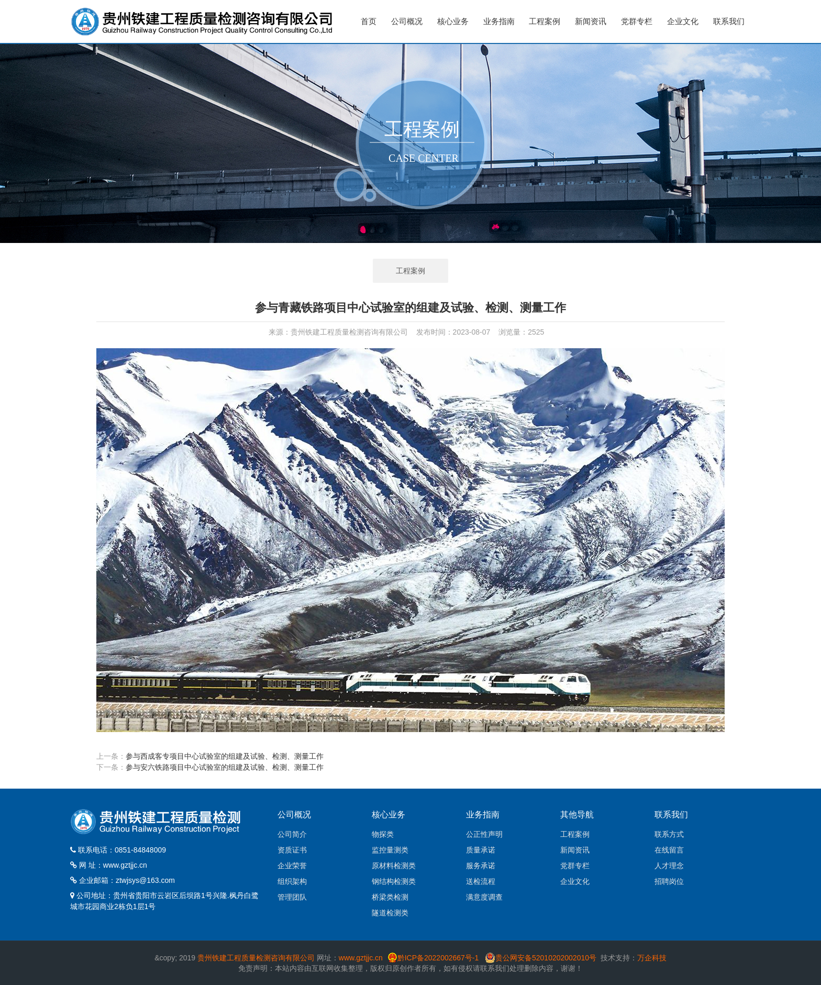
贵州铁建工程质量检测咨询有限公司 (256, 958)
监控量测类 (390, 850)
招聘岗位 (669, 881)
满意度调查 (484, 897)
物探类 (383, 834)
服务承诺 (480, 865)
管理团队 (292, 897)
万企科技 (652, 958)
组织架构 (292, 881)
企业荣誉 (292, 865)
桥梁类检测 (390, 897)
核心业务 (453, 21)
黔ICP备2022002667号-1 (439, 958)
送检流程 (480, 881)
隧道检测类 (390, 913)
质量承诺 (480, 850)
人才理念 (669, 865)
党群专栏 (636, 21)
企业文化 (682, 21)
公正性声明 (484, 834)
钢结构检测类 (394, 881)
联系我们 (729, 21)
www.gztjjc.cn (125, 865)
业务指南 (499, 21)
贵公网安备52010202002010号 (545, 958)
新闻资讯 (590, 21)
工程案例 (544, 21)
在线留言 (669, 850)
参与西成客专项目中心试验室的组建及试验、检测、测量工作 (225, 756)
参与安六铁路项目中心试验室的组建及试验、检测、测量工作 (225, 767)
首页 (368, 21)
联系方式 (669, 834)
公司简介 (292, 834)
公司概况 (407, 21)
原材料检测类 (394, 865)
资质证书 (292, 850)
